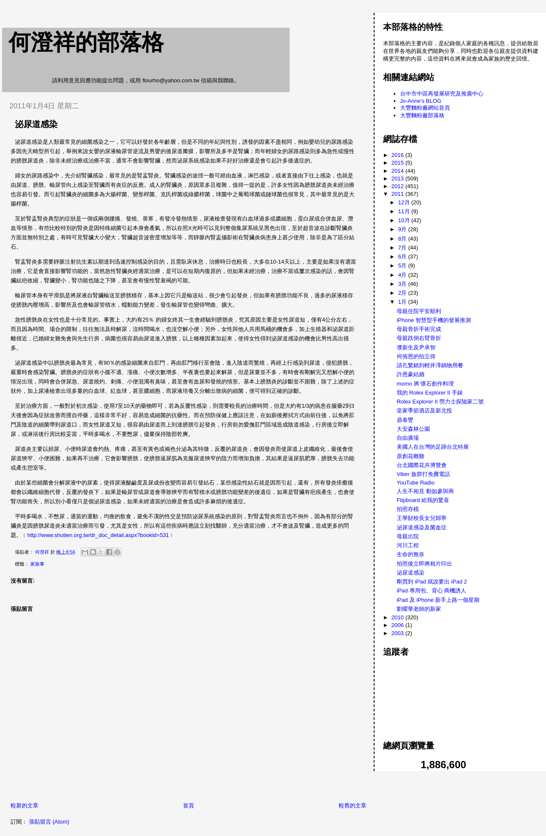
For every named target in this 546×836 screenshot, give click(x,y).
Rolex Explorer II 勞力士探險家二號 (440, 401)
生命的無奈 (410, 554)
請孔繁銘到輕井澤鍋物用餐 (430, 365)
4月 (403, 275)
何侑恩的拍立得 (416, 356)
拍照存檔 (408, 509)
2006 (399, 625)
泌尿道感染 (410, 572)
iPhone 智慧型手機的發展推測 (434, 320)
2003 (399, 633)
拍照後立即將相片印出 (424, 563)
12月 (404, 202)
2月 (403, 293)
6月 (403, 256)
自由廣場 (408, 438)
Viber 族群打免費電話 (423, 474)
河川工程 (408, 545)
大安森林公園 (413, 429)
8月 (403, 238)
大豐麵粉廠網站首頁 (425, 107)
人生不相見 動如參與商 (425, 491)
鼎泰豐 (405, 420)
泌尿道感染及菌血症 (422, 527)
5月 (403, 265)
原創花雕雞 (410, 456)
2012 (399, 186)
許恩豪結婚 (410, 374)
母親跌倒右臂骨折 (419, 338)
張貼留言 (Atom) (49, 822)
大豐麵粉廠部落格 (422, 115)
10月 (404, 220)
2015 (399, 163)
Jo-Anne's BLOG (420, 101)
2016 (399, 155)
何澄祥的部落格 (86, 42)
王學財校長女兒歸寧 (422, 518)
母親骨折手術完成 (419, 329)
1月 (403, 302)
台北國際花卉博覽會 (422, 465)
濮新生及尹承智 (416, 347)
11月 (404, 211)
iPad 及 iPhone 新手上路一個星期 (438, 600)
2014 (399, 171)
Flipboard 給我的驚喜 (423, 500)
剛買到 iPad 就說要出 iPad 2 (432, 581)
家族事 (37, 563)
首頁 (188, 805)
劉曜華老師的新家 (419, 609)
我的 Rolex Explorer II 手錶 (430, 392)
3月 (403, 284)
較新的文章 (24, 805)
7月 (403, 247)
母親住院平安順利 (419, 311)
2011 (399, 194)
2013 (399, 178)
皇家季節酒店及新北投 (424, 410)
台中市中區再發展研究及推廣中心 (441, 93)
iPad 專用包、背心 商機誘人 (431, 590)
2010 (399, 617)
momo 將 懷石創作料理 (425, 383)
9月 (403, 229)
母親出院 (408, 536)
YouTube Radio (416, 482)
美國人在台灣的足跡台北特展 (433, 447)
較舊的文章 (352, 805)
